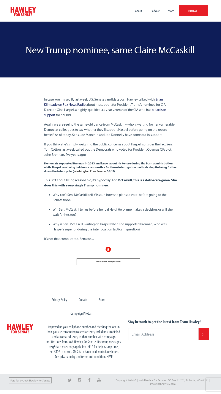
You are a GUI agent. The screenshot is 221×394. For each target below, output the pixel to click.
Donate (83, 299)
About (138, 10)
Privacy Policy (59, 299)
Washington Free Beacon (90, 171)
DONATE (193, 10)
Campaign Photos (81, 313)
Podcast (155, 10)
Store (171, 10)
